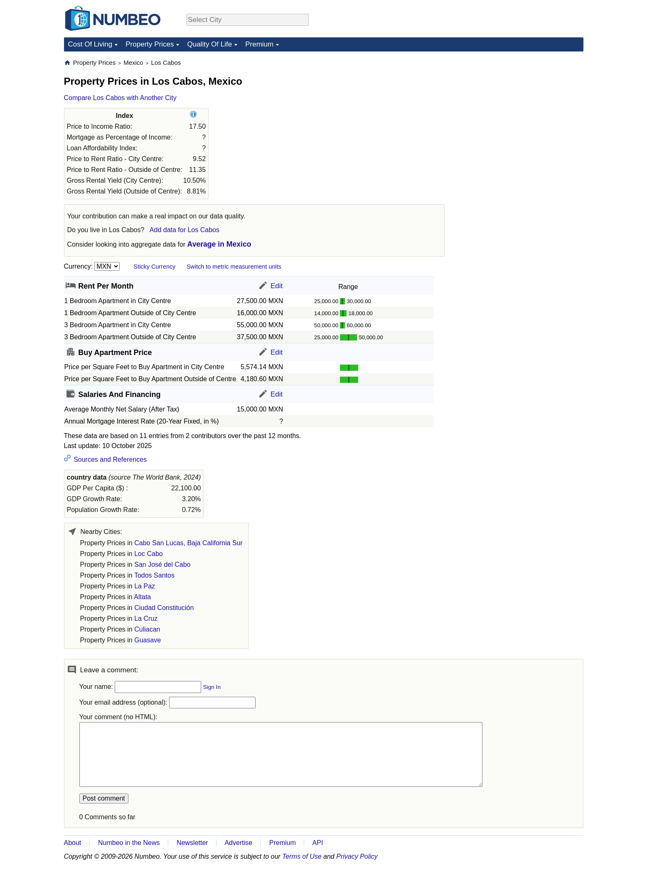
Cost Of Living (90, 44)
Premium (259, 44)
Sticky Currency (155, 266)
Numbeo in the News (129, 842)
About (72, 842)
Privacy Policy (357, 856)
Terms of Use (302, 856)
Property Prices (149, 44)
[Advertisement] (521, 110)
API (317, 842)
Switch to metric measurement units (234, 266)
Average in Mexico (219, 244)
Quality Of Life (209, 44)
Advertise (238, 842)
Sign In (212, 687)
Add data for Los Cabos (184, 229)
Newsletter (192, 842)
